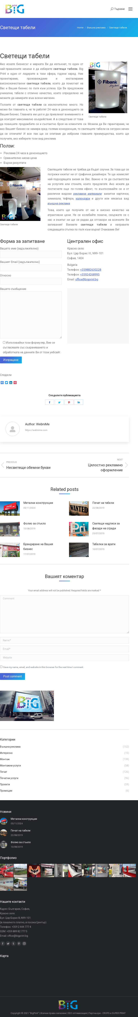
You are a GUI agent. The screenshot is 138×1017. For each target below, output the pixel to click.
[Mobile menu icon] (130, 9)
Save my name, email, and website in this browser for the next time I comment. (43, 667)
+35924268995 (90, 274)
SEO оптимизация (77, 1013)
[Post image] (10, 508)
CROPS (106, 1013)
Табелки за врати (103, 544)
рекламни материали (87, 193)
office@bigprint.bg (86, 279)
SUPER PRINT (119, 1013)
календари (83, 198)
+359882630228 (90, 269)
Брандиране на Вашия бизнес (38, 546)
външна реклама (59, 203)
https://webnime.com (36, 430)
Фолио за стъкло (34, 523)
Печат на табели (103, 503)
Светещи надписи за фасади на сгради (106, 526)
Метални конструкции (38, 503)
